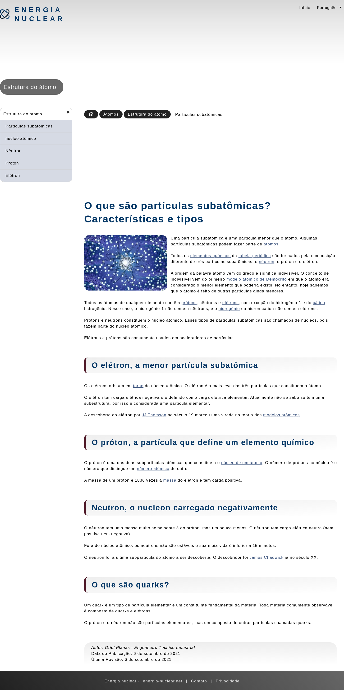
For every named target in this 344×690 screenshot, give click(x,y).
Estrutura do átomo (22, 114)
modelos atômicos (281, 415)
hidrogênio (229, 308)
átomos (271, 244)
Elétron (12, 175)
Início (304, 7)
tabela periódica (255, 255)
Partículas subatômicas (29, 126)
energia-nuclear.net (162, 681)
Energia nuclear (39, 14)
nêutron (266, 261)
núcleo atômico (20, 138)
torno (138, 385)
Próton (12, 163)
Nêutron (13, 150)
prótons (189, 302)
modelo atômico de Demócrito (256, 279)
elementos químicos (210, 255)
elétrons (230, 302)
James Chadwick (266, 557)
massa (170, 480)
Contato (199, 681)
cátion (319, 302)
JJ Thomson (154, 415)
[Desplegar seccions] (66, 113)
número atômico (153, 468)
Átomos (111, 114)
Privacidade (228, 681)
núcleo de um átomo (241, 462)
